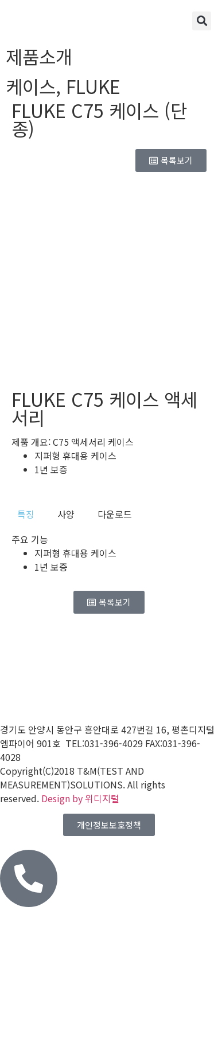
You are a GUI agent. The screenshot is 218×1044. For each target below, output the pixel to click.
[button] (201, 20)
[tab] (26, 514)
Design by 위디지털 (80, 798)
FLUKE (93, 86)
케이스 (31, 86)
